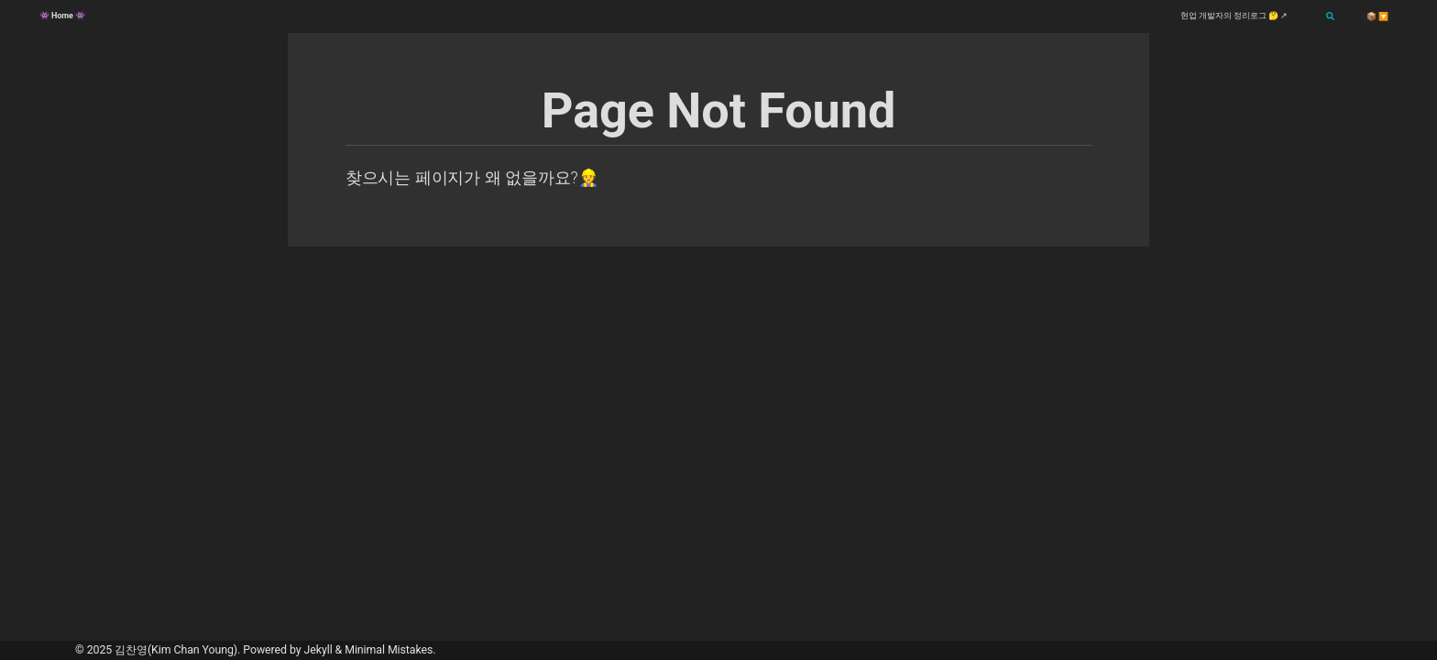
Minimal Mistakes (389, 650)
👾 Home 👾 (62, 15)
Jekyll (318, 650)
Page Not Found (719, 110)
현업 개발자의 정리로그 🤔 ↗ (1234, 15)
